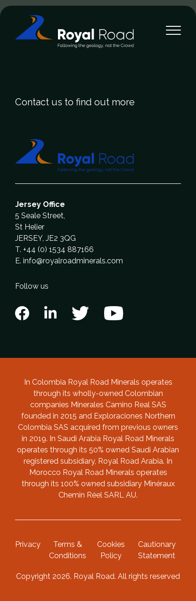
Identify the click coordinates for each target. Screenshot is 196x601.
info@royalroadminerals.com (73, 260)
